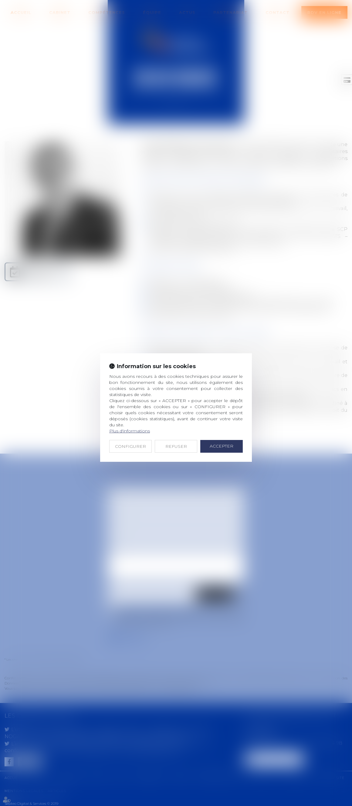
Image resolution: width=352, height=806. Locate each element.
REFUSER (176, 446)
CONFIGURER (130, 446)
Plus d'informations (129, 431)
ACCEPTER (221, 446)
